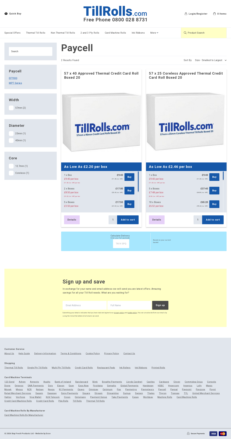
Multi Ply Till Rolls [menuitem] (61, 368)
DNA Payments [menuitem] (36, 386)
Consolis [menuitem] (211, 382)
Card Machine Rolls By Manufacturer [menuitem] (23, 415)
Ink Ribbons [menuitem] (138, 32)
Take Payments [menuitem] (120, 397)
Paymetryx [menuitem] (131, 389)
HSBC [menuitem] (161, 386)
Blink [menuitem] (95, 382)
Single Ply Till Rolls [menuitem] (37, 368)
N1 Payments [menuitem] (66, 389)
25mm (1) (17, 133)
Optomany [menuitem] (80, 397)
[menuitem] (220, 13)
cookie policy (132, 313)
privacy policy (119, 313)
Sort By (188, 60)
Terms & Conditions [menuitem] (71, 353)
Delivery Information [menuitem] (45, 353)
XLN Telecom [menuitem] (53, 397)
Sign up (160, 305)
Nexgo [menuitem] (51, 389)
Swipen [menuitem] (139, 393)
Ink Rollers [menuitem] (125, 368)
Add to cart (128, 219)
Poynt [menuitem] (213, 389)
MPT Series (15, 83)
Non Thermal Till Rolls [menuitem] (63, 32)
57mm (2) (17, 108)
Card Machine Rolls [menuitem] (115, 32)
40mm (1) (17, 140)
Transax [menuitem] (175, 393)
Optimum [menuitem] (108, 389)
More (153, 32)
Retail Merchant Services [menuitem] (17, 393)
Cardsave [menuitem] (164, 382)
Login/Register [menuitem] (196, 13)
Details (71, 219)
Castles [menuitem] (151, 382)
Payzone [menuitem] (200, 389)
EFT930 (13, 78)
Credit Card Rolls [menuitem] (84, 368)
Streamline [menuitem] (113, 393)
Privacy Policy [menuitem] (111, 353)
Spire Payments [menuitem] (69, 393)
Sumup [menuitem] (127, 393)
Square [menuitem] (86, 393)
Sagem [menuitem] (39, 393)
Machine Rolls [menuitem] (164, 397)
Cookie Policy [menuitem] (93, 353)
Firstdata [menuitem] (98, 386)
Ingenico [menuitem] (187, 386)
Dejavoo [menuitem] (19, 386)
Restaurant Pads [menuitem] (106, 368)
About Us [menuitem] (9, 353)
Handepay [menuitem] (148, 386)
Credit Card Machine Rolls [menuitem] (18, 401)
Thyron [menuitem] (162, 393)
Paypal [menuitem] (174, 389)
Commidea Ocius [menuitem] (194, 382)
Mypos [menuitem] (19, 389)
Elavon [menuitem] (60, 386)
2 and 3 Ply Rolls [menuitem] (90, 32)
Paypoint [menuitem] (187, 389)
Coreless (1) (19, 173)
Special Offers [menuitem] (12, 32)
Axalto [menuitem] (46, 382)
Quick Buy (12, 13)
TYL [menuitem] (186, 393)
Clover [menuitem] (177, 382)
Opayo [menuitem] (81, 389)
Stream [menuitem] (99, 393)
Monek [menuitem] (7, 389)
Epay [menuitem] (71, 386)
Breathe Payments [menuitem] (112, 382)
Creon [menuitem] (67, 397)
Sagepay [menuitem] (52, 393)
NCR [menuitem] (29, 389)
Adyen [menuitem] (22, 382)
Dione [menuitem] (7, 386)
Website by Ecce (43, 434)
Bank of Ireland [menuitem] (63, 382)
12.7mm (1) (18, 166)
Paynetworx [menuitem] (147, 389)
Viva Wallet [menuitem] (35, 397)
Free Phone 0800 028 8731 (116, 20)
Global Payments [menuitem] (129, 386)
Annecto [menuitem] (34, 382)
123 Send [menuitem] (9, 382)
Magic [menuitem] (209, 386)
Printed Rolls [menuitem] (158, 368)
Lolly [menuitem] (199, 386)
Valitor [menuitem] (7, 397)
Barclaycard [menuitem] (81, 382)
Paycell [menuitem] (162, 389)
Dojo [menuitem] (50, 386)
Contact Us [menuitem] (129, 353)
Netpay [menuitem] (40, 389)
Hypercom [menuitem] (173, 386)
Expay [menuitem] (135, 397)
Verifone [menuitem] (20, 397)
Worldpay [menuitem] (148, 397)
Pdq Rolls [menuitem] (63, 401)
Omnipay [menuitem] (93, 389)
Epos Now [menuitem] (83, 386)
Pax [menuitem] (119, 389)
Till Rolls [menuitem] (77, 401)
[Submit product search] (185, 32)
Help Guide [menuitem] (24, 353)
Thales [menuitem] (151, 393)
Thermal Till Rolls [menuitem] (35, 32)
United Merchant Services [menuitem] (206, 393)
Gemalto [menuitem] (111, 386)
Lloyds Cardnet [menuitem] (134, 382)
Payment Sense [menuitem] (98, 397)
